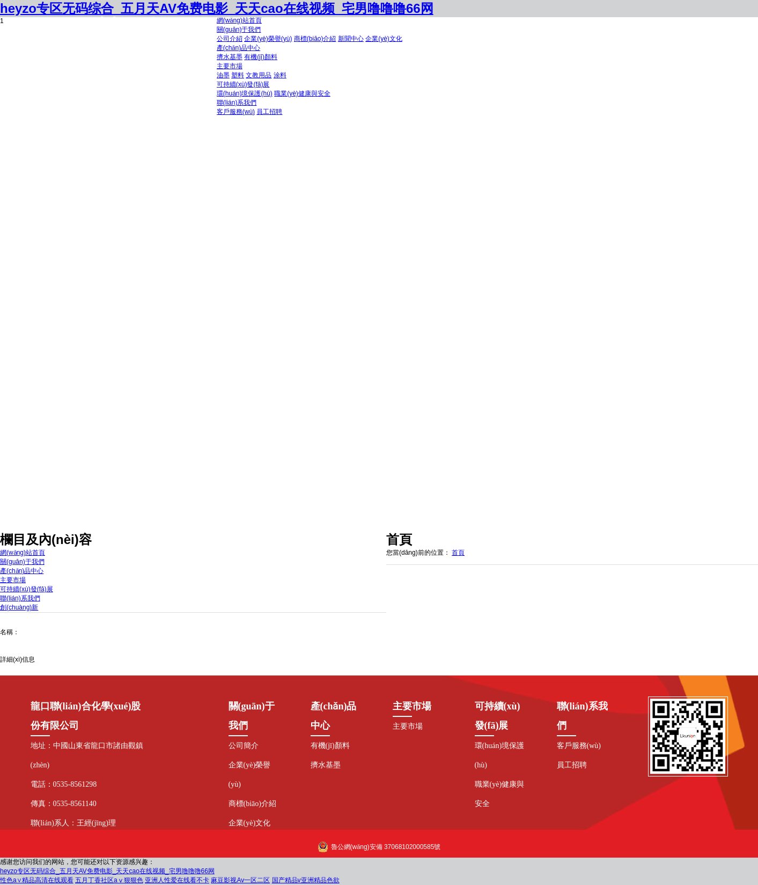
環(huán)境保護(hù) (245, 93)
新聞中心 (351, 38)
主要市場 (408, 726)
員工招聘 (269, 111)
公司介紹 (229, 38)
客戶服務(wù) (236, 111)
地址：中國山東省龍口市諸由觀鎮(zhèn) (87, 755)
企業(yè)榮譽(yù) (268, 38)
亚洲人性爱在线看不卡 (177, 880)
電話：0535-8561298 (64, 784)
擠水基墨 (229, 57)
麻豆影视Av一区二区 (240, 880)
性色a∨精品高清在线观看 (36, 880)
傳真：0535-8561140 (64, 804)
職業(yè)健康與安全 (302, 93)
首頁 (458, 552)
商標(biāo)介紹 (315, 38)
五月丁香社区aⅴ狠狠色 (109, 880)
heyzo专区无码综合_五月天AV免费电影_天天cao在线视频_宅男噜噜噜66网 (107, 871)
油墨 (223, 75)
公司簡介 (244, 746)
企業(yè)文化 (383, 38)
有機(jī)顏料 (260, 57)
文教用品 (258, 75)
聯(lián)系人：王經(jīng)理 (73, 823)
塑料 (237, 75)
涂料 (280, 75)
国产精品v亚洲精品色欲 (306, 880)
